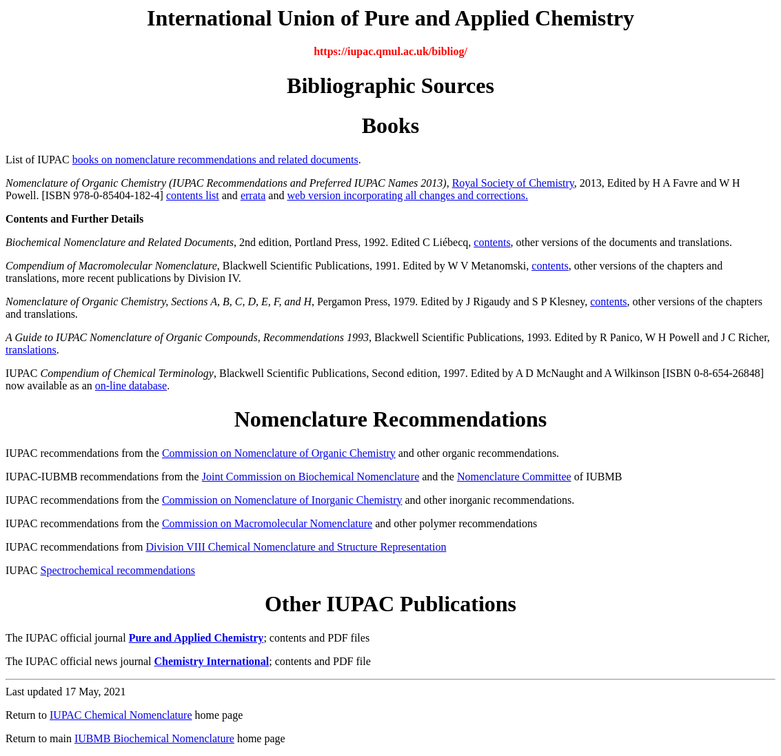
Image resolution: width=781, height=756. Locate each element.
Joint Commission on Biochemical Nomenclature (311, 476)
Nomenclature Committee (514, 476)
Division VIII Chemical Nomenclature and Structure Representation (295, 547)
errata (253, 195)
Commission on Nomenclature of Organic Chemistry (279, 453)
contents (492, 242)
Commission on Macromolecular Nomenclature (267, 523)
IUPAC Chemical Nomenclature (121, 715)
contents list (192, 195)
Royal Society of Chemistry (513, 183)
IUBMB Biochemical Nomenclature (154, 738)
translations (31, 350)
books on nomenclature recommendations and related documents (215, 159)
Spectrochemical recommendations (118, 570)
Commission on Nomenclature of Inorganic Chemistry (282, 500)
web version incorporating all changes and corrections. (407, 195)
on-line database (131, 385)
